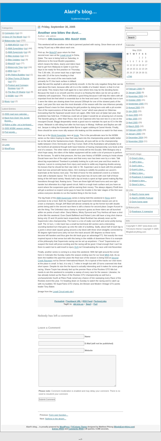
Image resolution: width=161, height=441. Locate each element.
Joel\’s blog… (138, 166)
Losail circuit (65, 55)
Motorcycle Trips (15, 67)
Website (89, 350)
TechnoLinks (100, 301)
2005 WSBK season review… (17, 128)
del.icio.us (78, 304)
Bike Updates (14, 60)
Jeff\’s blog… (138, 162)
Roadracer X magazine (142, 177)
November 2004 (135, 141)
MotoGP (75, 39)
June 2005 (133, 115)
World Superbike (58, 135)
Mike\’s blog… (138, 173)
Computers (9, 33)
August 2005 (134, 107)
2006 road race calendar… (16, 114)
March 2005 (133, 126)
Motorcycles (10, 40)
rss (17, 33)
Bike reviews (13, 56)
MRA (67, 39)
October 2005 (134, 100)
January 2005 (134, 134)
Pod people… (10, 132)
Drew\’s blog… (138, 158)
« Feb (129, 76)
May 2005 (132, 119)
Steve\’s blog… (139, 184)
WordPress (9, 148)
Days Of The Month (13, 37)
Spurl (88, 304)
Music (7, 101)
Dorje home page (140, 202)
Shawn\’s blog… (139, 181)
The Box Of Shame (16, 92)
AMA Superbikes (15, 48)
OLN (76, 247)
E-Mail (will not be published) (99, 343)
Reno (107, 198)
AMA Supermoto (56, 39)
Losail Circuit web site (63, 291)
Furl (95, 304)
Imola (76, 135)
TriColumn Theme (79, 427)
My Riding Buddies (16, 75)
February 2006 (135, 89)
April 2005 (133, 122)
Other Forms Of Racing (18, 78)
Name (87, 336)
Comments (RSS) (76, 429)
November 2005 (135, 96)
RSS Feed (87, 301)
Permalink (59, 301)
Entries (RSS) (58, 429)
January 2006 (134, 92)
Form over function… (58, 415)
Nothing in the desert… (55, 419)
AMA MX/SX (13, 45)
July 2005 (132, 111)
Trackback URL (73, 301)
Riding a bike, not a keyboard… (18, 124)
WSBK (83, 39)
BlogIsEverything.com (124, 427)
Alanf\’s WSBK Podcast (142, 198)
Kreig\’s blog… (138, 169)
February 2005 (135, 130)
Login (7, 144)
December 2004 (135, 137)
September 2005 (136, 104)
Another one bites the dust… (59, 33)
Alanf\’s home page (140, 194)
